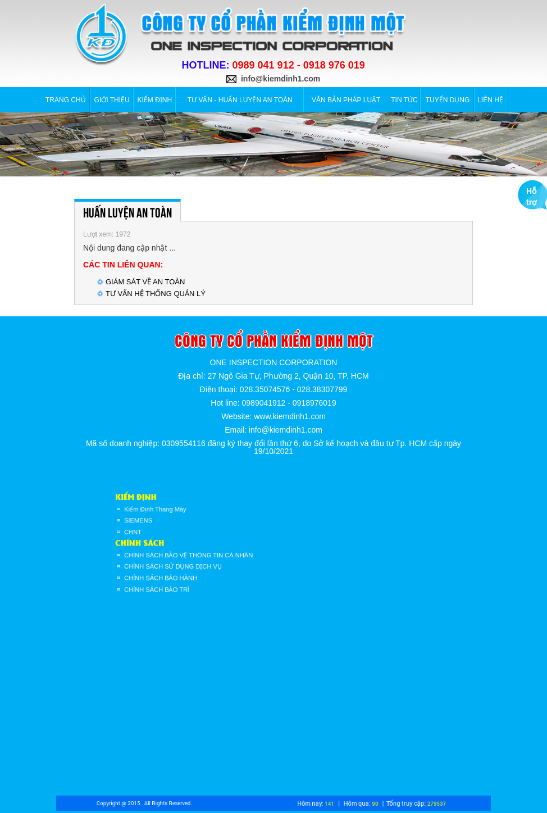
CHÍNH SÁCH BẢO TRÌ (180, 580)
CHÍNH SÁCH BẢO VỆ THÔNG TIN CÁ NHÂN (205, 552)
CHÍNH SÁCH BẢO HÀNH (183, 571)
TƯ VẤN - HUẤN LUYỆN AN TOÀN (240, 100)
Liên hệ (490, 100)
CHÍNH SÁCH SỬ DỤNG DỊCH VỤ (193, 562)
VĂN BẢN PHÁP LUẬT (346, 100)
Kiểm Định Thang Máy (179, 516)
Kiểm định (155, 100)
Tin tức (404, 100)
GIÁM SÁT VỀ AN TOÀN (145, 282)
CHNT (161, 534)
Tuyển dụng (448, 100)
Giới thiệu (112, 100)
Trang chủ (65, 100)
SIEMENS (165, 525)
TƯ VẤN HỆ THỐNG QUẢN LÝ (156, 293)
